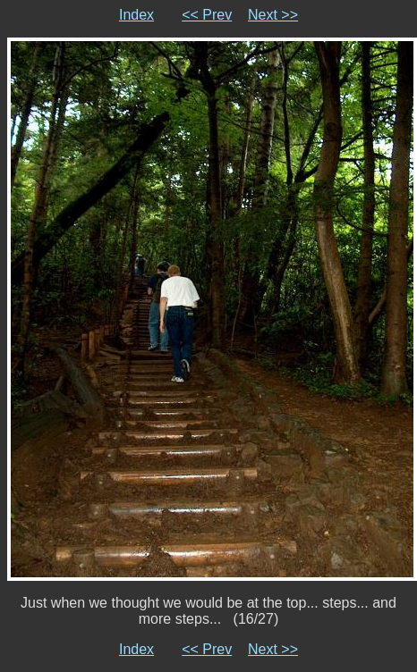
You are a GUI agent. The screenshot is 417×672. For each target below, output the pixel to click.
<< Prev (207, 14)
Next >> (273, 14)
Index (136, 14)
